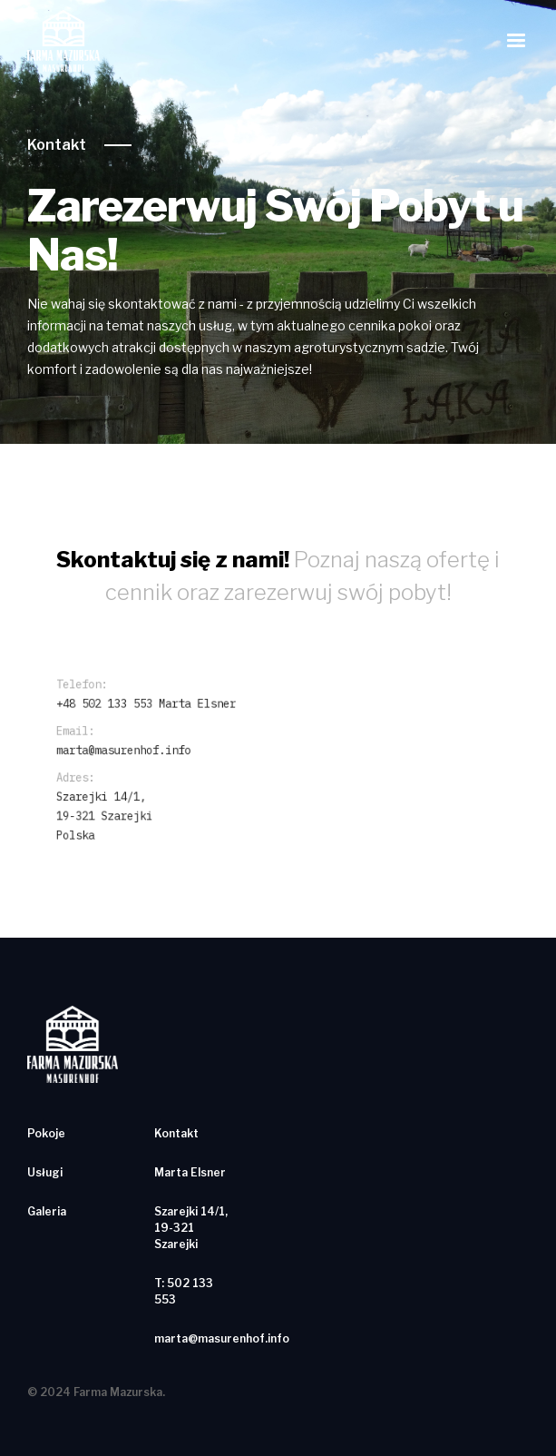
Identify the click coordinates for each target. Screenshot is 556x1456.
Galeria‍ (46, 1211)
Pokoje (46, 1133)
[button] (516, 41)
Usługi (45, 1172)
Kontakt (56, 144)
